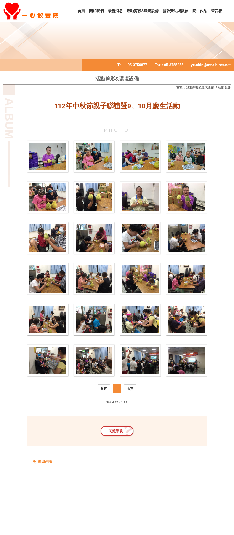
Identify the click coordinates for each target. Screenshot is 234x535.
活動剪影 (224, 87)
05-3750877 (137, 65)
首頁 (180, 87)
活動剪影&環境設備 (200, 87)
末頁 (130, 389)
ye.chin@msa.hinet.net (211, 65)
